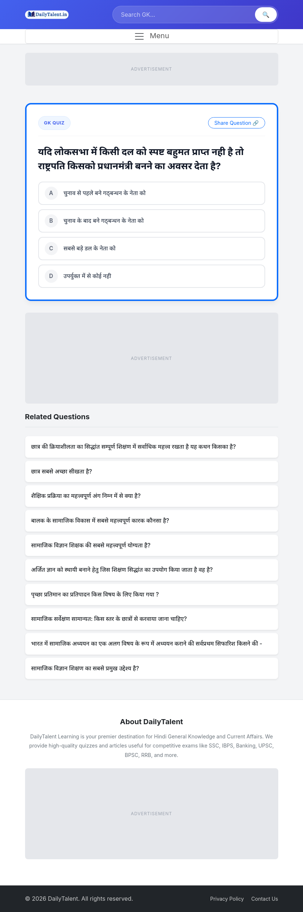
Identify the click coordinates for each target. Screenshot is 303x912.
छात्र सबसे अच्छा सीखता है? (61, 471)
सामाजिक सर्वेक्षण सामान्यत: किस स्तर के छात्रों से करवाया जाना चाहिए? (109, 618)
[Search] (184, 14)
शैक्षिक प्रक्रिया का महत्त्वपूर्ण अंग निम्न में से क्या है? (86, 495)
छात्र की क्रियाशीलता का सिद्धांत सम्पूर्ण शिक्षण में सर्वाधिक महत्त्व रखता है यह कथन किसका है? (133, 446)
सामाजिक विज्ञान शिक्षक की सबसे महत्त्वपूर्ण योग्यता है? (91, 545)
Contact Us (264, 899)
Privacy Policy (227, 899)
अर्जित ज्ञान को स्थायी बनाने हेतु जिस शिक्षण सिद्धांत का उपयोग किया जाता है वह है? (122, 569)
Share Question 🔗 (236, 123)
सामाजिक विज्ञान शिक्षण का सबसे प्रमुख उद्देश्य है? (85, 668)
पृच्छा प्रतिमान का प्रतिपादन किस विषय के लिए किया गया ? (95, 594)
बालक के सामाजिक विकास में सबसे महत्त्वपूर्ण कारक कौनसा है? (100, 520)
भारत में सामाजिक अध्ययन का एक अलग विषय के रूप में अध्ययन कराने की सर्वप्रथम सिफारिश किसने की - (146, 643)
